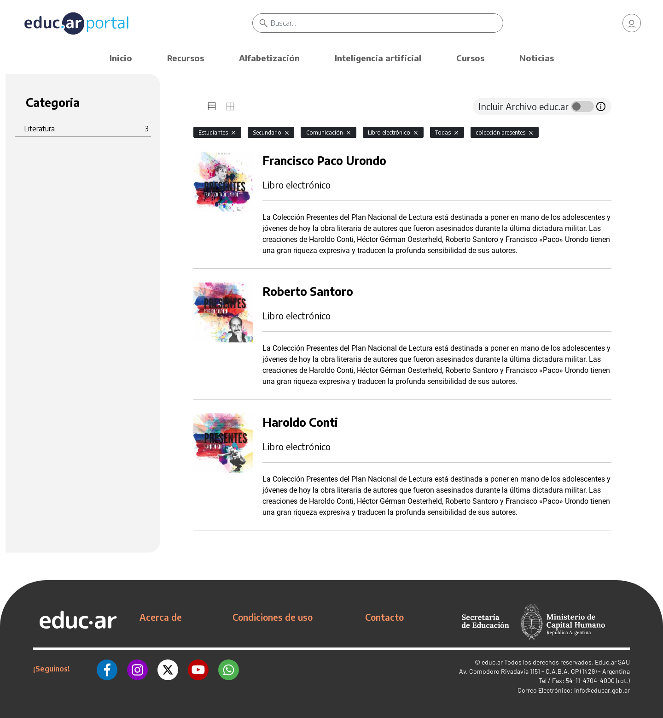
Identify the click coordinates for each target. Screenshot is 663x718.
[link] (631, 23)
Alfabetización (269, 58)
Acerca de (161, 617)
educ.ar (492, 662)
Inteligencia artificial (378, 58)
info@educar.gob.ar (602, 690)
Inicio (121, 58)
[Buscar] (387, 23)
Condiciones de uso (273, 617)
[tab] (212, 106)
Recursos (185, 58)
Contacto (384, 617)
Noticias (536, 58)
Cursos (470, 58)
